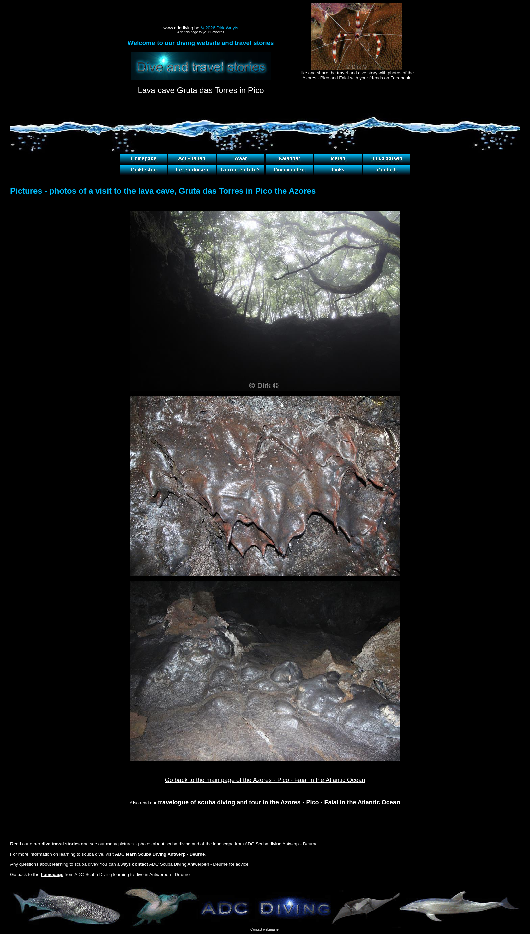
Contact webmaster (265, 929)
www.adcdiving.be (181, 27)
